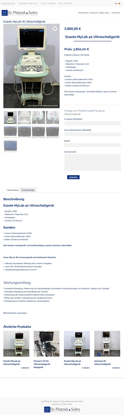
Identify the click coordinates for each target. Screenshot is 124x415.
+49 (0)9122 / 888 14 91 (27, 3)
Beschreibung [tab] (13, 190)
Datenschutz (67, 404)
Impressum (56, 404)
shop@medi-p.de (8, 3)
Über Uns (103, 13)
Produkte (83, 13)
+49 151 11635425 (48, 3)
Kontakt (115, 13)
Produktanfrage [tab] (28, 190)
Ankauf (94, 13)
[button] (55, 29)
